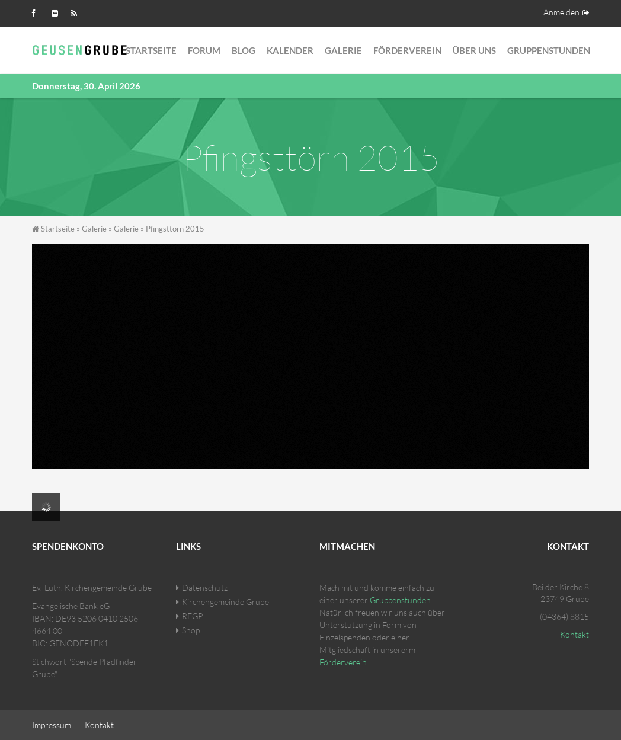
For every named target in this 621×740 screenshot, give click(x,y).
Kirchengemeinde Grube (225, 602)
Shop (191, 630)
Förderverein (407, 50)
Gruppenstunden (548, 50)
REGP (192, 616)
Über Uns (474, 50)
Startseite (151, 50)
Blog (243, 50)
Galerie (343, 50)
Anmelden (561, 12)
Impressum (51, 725)
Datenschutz (205, 587)
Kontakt (574, 634)
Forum (204, 50)
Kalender (290, 50)
